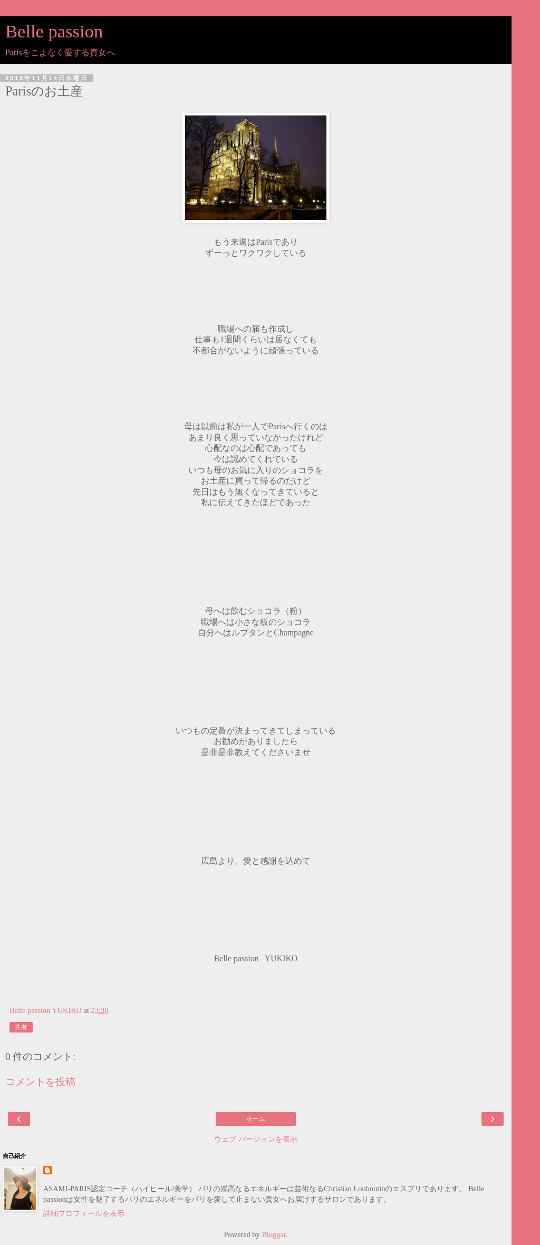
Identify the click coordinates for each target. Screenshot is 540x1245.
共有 (21, 1027)
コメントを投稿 (40, 1081)
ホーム (255, 1119)
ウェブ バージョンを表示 (255, 1139)
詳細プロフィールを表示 (83, 1213)
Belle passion (54, 31)
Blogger (274, 1234)
